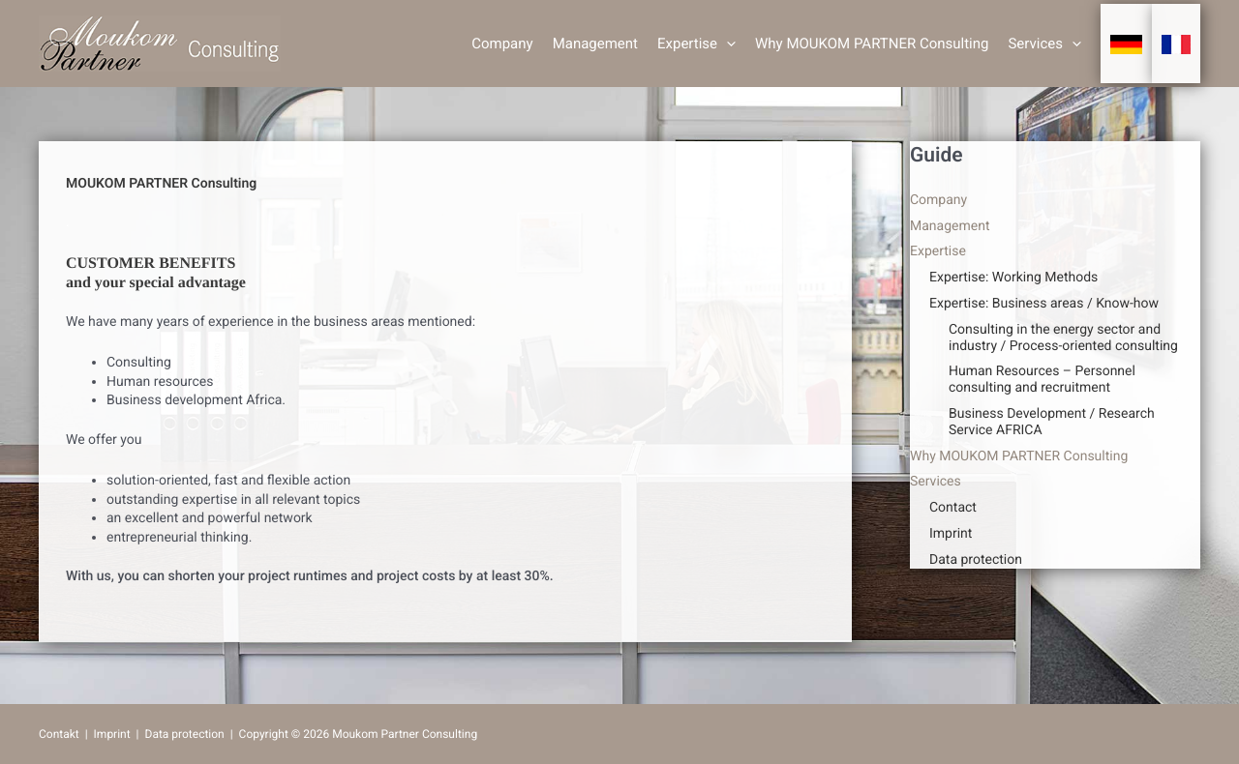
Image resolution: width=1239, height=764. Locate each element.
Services (1044, 43)
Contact (953, 507)
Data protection (975, 560)
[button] (726, 43)
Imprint (950, 534)
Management (595, 43)
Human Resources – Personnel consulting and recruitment (1042, 380)
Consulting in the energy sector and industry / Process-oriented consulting (1063, 338)
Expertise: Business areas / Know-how (1044, 303)
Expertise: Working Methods (1013, 277)
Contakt (59, 734)
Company (501, 43)
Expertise (696, 43)
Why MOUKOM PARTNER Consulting (871, 43)
